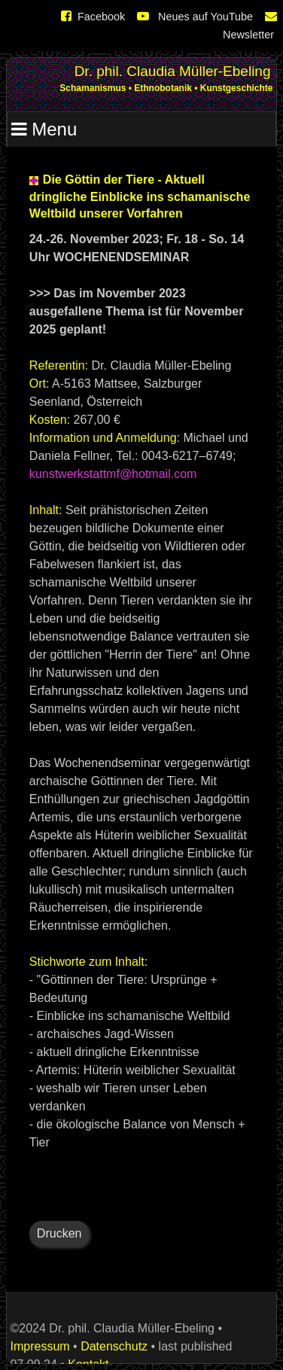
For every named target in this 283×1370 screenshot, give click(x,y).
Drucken (59, 1233)
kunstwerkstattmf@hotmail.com (113, 473)
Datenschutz (114, 1346)
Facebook (93, 17)
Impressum (40, 1346)
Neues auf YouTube (195, 17)
